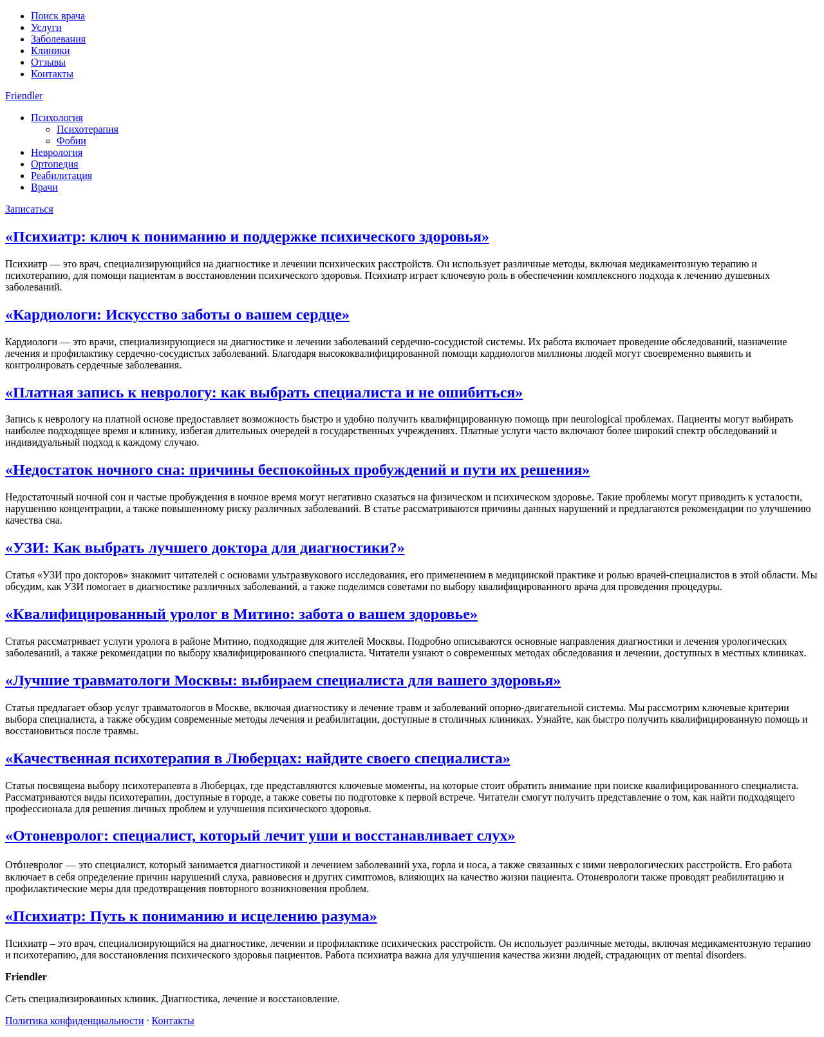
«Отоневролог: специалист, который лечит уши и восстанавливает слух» (260, 835)
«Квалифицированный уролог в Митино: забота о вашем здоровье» (241, 613)
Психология (57, 117)
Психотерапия (87, 129)
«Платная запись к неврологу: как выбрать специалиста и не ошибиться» (264, 392)
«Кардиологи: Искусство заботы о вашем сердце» (177, 314)
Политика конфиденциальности (74, 1020)
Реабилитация (61, 175)
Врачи (44, 187)
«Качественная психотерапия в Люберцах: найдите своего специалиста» (257, 758)
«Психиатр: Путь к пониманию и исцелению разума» (191, 916)
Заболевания (58, 38)
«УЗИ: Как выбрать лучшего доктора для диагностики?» (205, 547)
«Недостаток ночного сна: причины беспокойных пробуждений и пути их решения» (297, 469)
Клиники (50, 50)
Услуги (46, 27)
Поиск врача (58, 15)
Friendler (24, 95)
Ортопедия (55, 163)
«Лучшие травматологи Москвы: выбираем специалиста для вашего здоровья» (283, 680)
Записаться (29, 209)
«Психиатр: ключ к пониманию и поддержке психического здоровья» (247, 236)
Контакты (52, 73)
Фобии (71, 140)
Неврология (56, 152)
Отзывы (48, 62)
